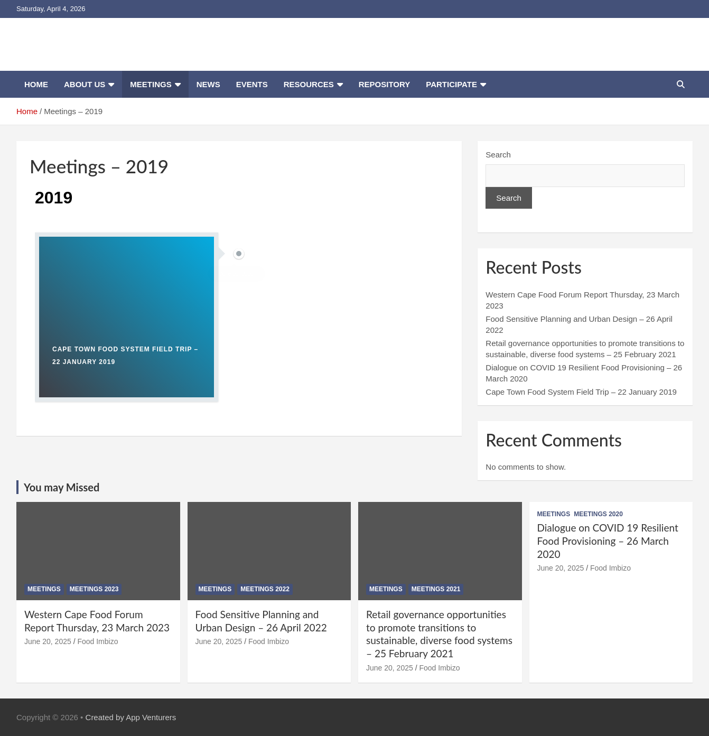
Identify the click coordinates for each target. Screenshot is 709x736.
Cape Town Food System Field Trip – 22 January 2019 (581, 391)
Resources (309, 84)
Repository (385, 84)
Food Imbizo (97, 641)
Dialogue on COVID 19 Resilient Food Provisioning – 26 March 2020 (607, 540)
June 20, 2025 (47, 641)
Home (36, 84)
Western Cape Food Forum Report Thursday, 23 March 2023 (97, 620)
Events (252, 84)
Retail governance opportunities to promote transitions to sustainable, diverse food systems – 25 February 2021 (439, 633)
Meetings (150, 84)
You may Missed (61, 487)
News (208, 84)
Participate (451, 84)
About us (84, 84)
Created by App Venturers (131, 717)
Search (498, 154)
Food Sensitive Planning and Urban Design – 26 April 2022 (261, 620)
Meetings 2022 (265, 589)
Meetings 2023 (94, 589)
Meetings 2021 (436, 589)
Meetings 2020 (598, 514)
